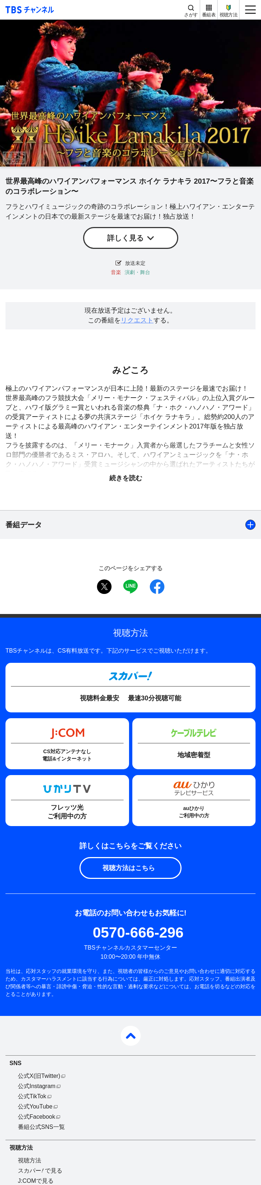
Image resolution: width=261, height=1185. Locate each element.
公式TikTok (32, 1096)
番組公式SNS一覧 (41, 1127)
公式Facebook (36, 1117)
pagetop (131, 1036)
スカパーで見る (40, 1171)
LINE (130, 586)
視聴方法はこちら (128, 868)
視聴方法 (228, 14)
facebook (157, 586)
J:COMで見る (36, 1181)
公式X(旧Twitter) (39, 1076)
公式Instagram (36, 1086)
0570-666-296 (138, 932)
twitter (104, 586)
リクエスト (137, 320)
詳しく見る (125, 238)
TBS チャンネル (28, 9)
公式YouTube (35, 1106)
